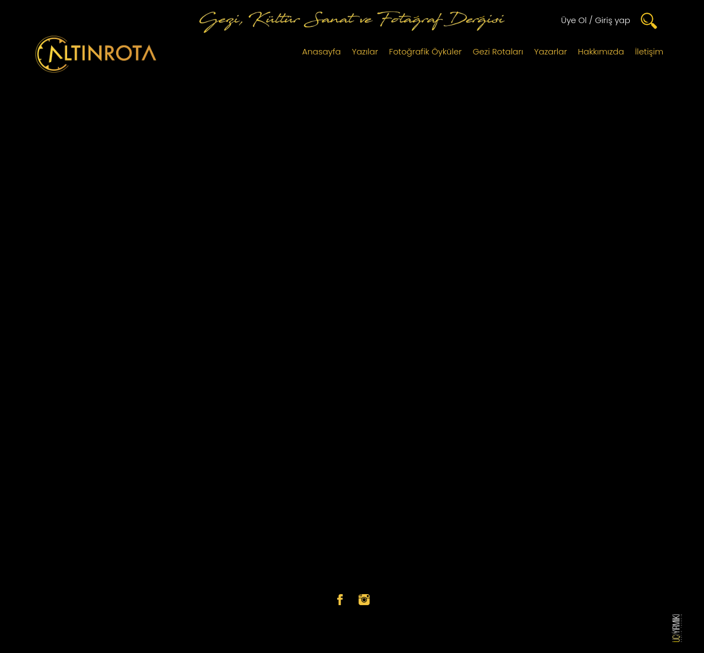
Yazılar (365, 51)
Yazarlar (550, 51)
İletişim (649, 51)
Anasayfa (321, 51)
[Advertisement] (352, 161)
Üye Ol (574, 20)
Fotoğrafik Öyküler (425, 51)
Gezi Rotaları (498, 51)
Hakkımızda (601, 51)
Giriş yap (612, 20)
